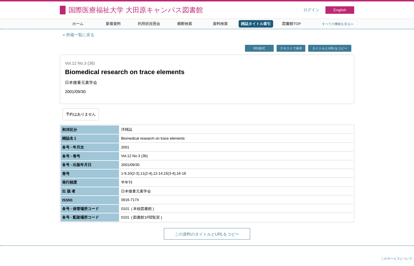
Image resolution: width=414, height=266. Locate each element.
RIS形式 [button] (259, 48)
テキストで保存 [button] (291, 48)
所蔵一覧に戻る (80, 34)
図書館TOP (291, 24)
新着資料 (113, 24)
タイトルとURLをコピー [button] (329, 48)
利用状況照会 (149, 24)
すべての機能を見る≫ (338, 24)
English (340, 10)
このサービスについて (397, 258)
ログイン (311, 10)
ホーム (77, 24)
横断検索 (184, 24)
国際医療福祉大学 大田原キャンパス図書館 (135, 10)
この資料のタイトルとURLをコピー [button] (207, 234)
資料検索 (220, 24)
